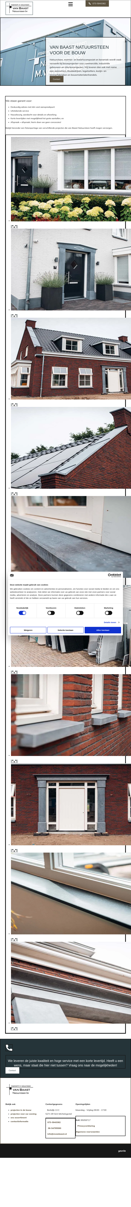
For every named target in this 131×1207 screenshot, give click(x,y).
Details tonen (110, 622)
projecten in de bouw (21, 1110)
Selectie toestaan (65, 630)
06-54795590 (54, 1128)
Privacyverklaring (86, 1126)
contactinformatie (19, 1121)
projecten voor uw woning (23, 1114)
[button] (97, 3)
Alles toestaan (102, 630)
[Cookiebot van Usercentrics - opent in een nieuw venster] (110, 575)
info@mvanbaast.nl (57, 1134)
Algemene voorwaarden (88, 1131)
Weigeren (28, 630)
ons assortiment (19, 1117)
